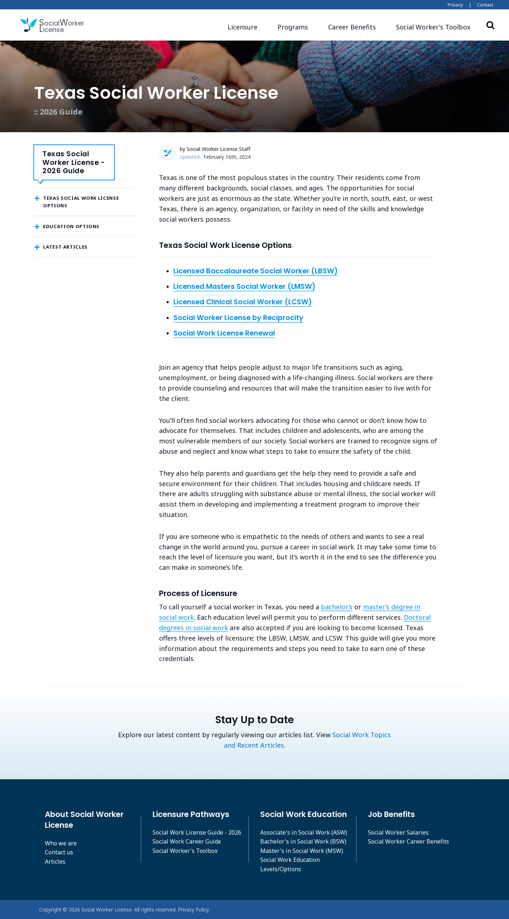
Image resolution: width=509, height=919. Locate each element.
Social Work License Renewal (224, 333)
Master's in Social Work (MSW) (301, 851)
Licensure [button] (242, 27)
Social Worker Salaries (398, 832)
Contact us (59, 852)
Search (490, 24)
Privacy (455, 4)
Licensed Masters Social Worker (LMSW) (244, 286)
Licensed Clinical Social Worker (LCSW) (242, 302)
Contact (485, 4)
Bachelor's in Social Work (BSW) (303, 841)
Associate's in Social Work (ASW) (303, 832)
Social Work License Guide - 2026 (197, 832)
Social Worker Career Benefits (408, 841)
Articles (55, 861)
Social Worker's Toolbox (185, 851)
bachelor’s (336, 606)
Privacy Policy (193, 909)
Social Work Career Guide (187, 841)
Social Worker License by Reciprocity (238, 318)
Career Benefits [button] (352, 27)
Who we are (61, 843)
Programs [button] (292, 27)
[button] (433, 27)
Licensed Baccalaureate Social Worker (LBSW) (255, 271)
